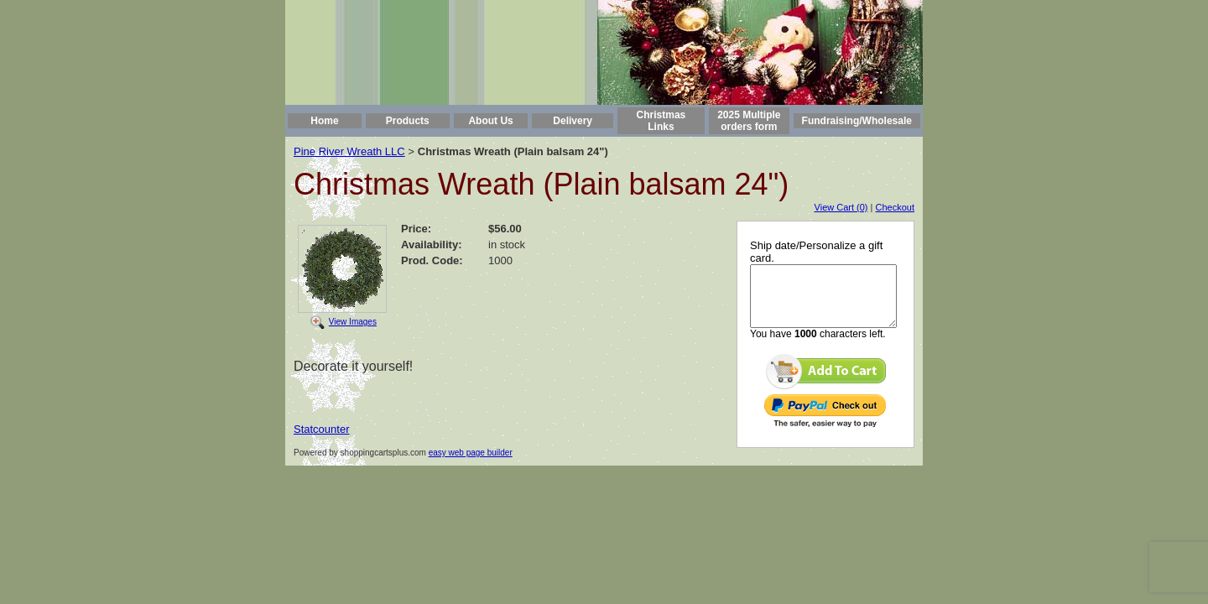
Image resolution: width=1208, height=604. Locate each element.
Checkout (895, 207)
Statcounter (322, 429)
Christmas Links (661, 121)
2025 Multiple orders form (748, 121)
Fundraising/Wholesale (857, 121)
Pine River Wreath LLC (349, 151)
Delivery (572, 121)
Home (324, 121)
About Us (490, 121)
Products (408, 121)
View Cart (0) (841, 207)
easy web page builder (471, 452)
